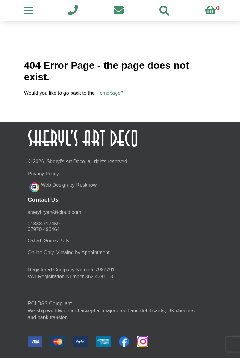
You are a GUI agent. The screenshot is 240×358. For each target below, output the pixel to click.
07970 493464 (44, 229)
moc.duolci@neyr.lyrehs (54, 212)
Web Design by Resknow (63, 186)
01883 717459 (44, 223)
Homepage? (109, 93)
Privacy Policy (43, 173)
